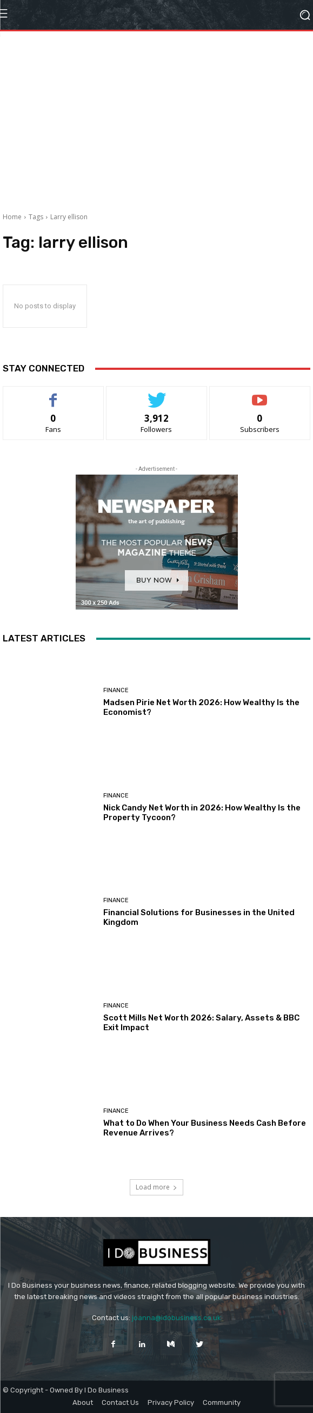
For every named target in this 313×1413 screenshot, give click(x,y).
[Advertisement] (156, 131)
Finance (116, 690)
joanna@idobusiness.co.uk (176, 1318)
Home (12, 216)
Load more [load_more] (156, 1187)
